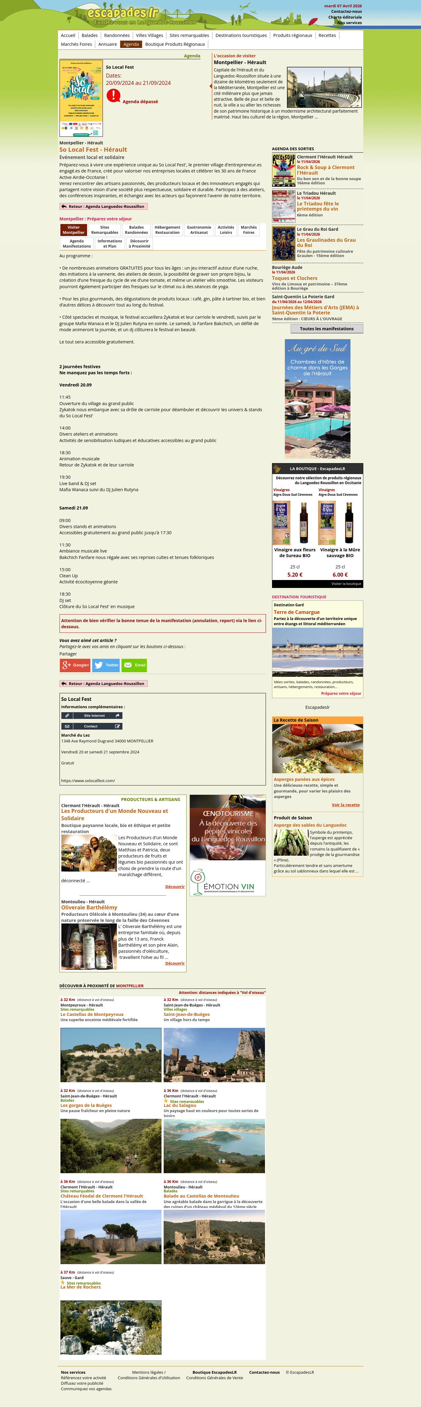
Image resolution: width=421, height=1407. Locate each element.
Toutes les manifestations (327, 329)
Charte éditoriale (345, 17)
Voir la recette (346, 804)
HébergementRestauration (167, 230)
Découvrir (175, 886)
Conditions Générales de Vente (214, 1374)
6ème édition (310, 215)
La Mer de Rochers (80, 1287)
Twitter (105, 665)
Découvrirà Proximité (139, 243)
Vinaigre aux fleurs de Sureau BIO (295, 552)
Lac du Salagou (180, 1105)
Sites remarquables (189, 35)
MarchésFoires (249, 230)
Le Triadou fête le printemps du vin (318, 206)
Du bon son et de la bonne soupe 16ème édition (329, 181)
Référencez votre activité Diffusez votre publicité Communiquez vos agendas (86, 1380)
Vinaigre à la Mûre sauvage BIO (340, 552)
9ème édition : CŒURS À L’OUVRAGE (307, 318)
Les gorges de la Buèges (86, 1105)
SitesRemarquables (104, 230)
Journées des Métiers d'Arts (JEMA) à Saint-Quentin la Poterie (315, 310)
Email (134, 665)
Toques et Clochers (295, 278)
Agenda (131, 44)
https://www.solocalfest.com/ (88, 780)
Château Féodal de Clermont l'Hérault (101, 1196)
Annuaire (107, 44)
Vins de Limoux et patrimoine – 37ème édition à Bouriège (309, 286)
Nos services (349, 22)
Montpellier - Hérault (240, 62)
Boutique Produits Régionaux (175, 44)
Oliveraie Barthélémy (89, 907)
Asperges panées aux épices (304, 779)
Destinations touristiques (241, 35)
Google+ (75, 665)
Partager (68, 654)
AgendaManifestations (77, 243)
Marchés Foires (76, 44)
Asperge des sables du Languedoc (310, 825)
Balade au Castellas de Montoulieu (201, 1196)
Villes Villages (149, 35)
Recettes (327, 35)
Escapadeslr (317, 707)
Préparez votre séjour (341, 693)
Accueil (68, 35)
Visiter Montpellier (74, 230)
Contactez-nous (346, 11)
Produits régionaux (292, 35)
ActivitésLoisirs (226, 230)
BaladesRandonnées (136, 230)
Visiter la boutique (346, 583)
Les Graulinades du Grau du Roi (326, 242)
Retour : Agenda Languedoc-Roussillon (106, 206)
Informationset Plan (110, 243)
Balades (90, 35)
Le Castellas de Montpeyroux (92, 1014)
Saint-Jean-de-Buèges (187, 1014)
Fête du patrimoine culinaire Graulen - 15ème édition (325, 253)
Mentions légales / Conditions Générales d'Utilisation (149, 1374)
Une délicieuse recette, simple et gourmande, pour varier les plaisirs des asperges (312, 790)
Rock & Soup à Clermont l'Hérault (326, 170)
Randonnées (117, 35)
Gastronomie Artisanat (199, 230)
